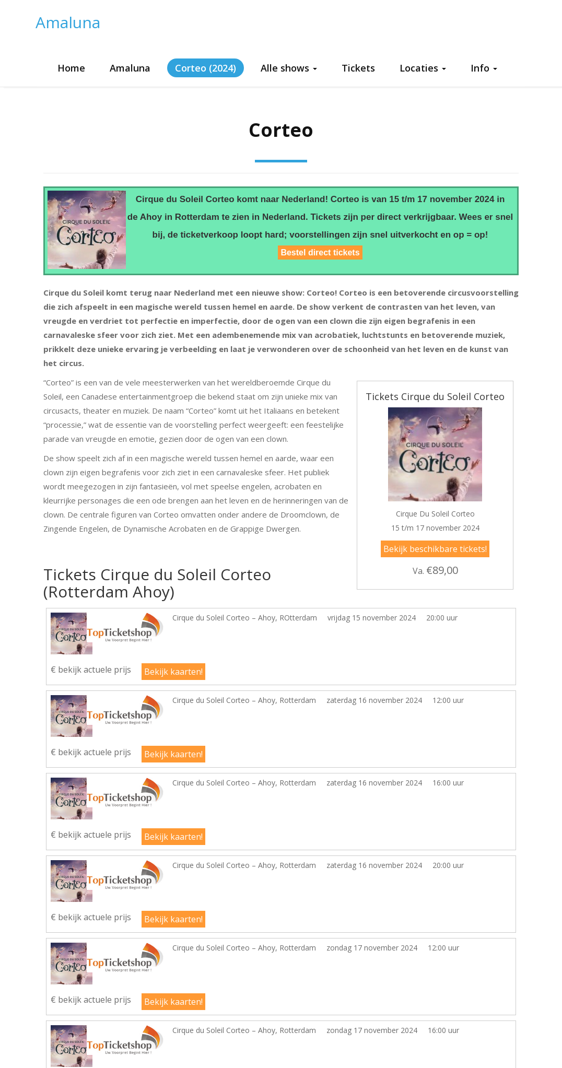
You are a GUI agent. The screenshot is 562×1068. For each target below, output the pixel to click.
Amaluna (68, 22)
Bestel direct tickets (319, 252)
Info (484, 68)
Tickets (358, 68)
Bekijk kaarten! (173, 671)
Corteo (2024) (205, 68)
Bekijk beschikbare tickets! (435, 549)
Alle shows (289, 68)
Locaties (423, 68)
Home (71, 68)
